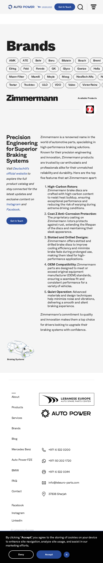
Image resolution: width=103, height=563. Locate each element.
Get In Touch (64, 7)
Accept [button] (49, 554)
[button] (93, 7)
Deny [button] (21, 554)
